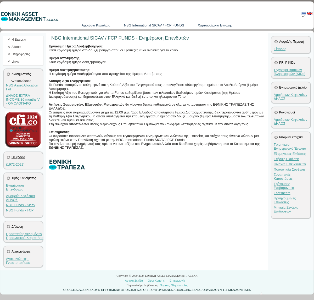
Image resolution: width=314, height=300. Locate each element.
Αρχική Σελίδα (134, 280)
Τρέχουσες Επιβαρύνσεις (284, 186)
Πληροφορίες (21, 54)
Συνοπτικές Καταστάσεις (283, 177)
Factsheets (282, 193)
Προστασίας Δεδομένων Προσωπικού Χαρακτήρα (24, 236)
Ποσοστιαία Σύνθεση (289, 169)
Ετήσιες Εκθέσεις (287, 159)
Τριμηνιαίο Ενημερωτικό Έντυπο (290, 146)
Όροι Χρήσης (156, 280)
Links (15, 61)
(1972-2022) (15, 164)
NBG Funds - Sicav (20, 205)
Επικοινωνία (177, 280)
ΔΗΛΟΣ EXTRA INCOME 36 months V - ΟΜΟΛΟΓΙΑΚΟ (23, 99)
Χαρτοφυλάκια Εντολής (215, 25)
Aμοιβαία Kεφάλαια (96, 25)
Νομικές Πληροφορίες (174, 285)
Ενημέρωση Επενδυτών (15, 187)
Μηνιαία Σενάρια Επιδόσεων (286, 209)
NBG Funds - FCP (19, 210)
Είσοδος (280, 49)
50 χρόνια (18, 157)
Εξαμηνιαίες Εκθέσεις (290, 154)
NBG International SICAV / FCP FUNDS (154, 25)
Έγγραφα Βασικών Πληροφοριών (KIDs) (289, 72)
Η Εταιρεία (19, 39)
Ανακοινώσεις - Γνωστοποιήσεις (18, 261)
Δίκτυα (16, 47)
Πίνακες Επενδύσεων (290, 164)
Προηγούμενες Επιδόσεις (285, 200)
